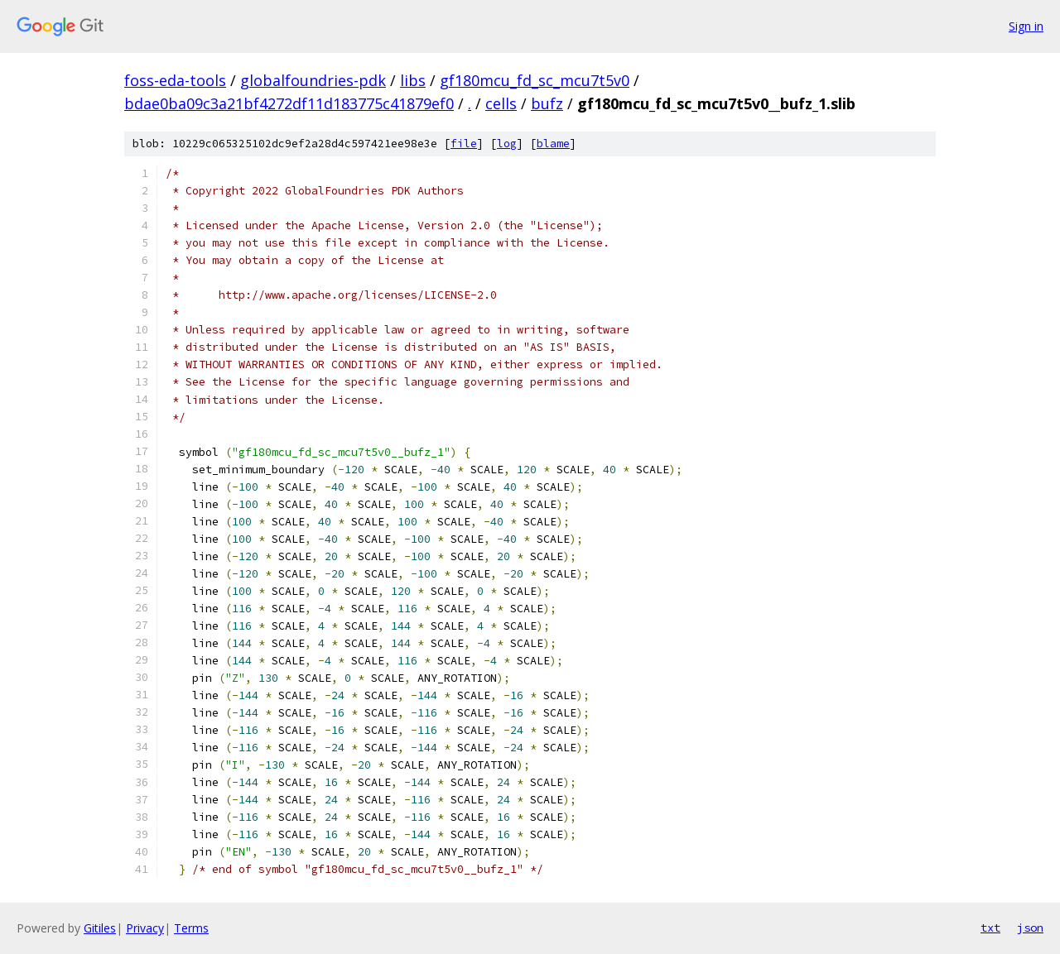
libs (413, 80)
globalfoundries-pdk (313, 80)
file (463, 144)
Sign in (1026, 26)
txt (990, 927)
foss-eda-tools (175, 80)
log (507, 144)
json (1030, 927)
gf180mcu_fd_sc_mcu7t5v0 (534, 80)
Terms (191, 928)
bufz (547, 103)
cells (501, 103)
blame (553, 144)
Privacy (145, 928)
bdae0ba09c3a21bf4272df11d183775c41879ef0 (289, 103)
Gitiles (100, 928)
